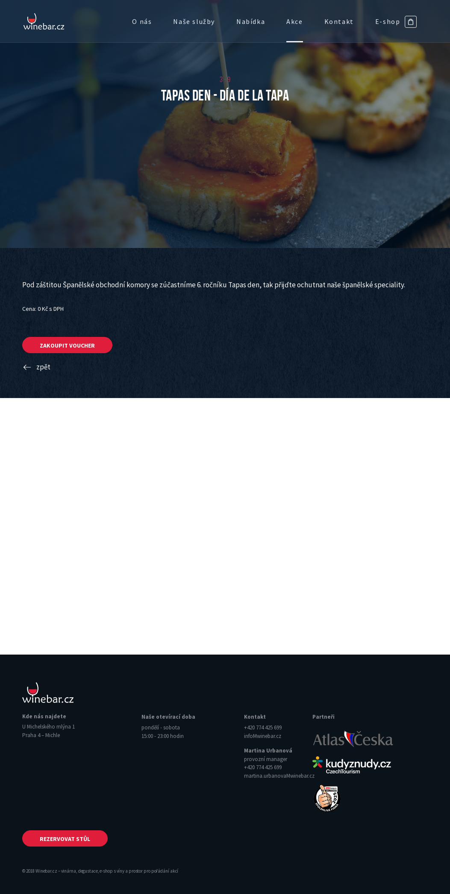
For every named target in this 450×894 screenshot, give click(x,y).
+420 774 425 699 (263, 727)
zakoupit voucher (67, 345)
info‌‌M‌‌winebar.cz (262, 736)
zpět (36, 367)
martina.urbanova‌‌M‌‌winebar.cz (279, 775)
